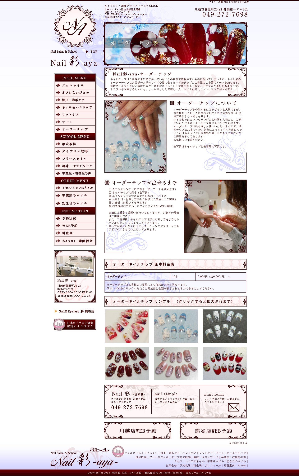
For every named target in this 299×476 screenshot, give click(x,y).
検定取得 (141, 457)
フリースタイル (159, 457)
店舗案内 (229, 465)
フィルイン (151, 452)
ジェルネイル (133, 452)
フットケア (206, 452)
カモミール (192, 472)
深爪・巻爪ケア (170, 452)
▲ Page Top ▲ (238, 442)
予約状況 (185, 465)
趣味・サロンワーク (206, 457)
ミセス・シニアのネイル (189, 461)
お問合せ (171, 465)
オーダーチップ (236, 452)
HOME (242, 465)
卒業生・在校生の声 (233, 457)
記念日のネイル (236, 461)
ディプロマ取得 (181, 457)
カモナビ (206, 472)
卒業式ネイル (215, 461)
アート (220, 452)
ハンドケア (189, 452)
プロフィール (212, 465)
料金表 (197, 465)
